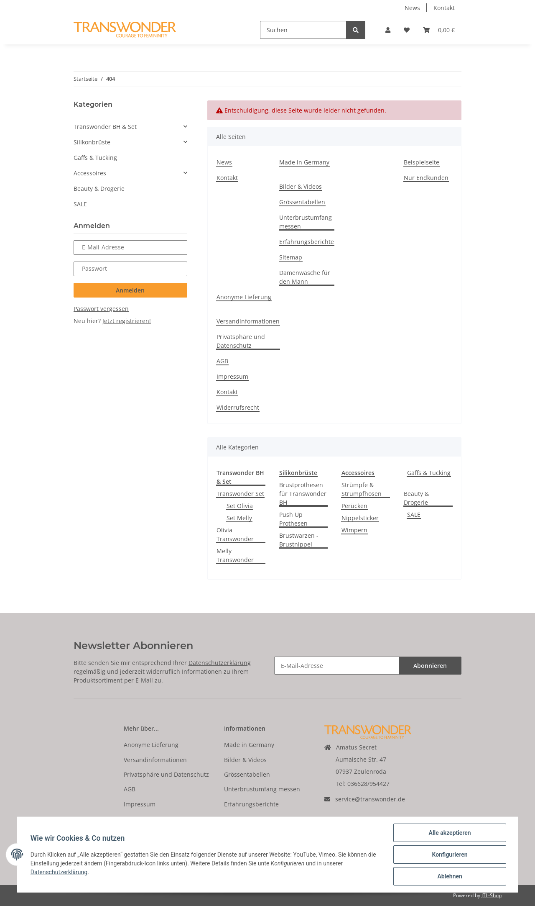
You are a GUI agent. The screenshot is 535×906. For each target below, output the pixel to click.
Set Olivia (240, 506)
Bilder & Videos (300, 186)
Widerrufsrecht (238, 407)
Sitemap (290, 257)
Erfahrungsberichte (306, 242)
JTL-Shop (492, 895)
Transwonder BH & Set (105, 127)
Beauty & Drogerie (416, 498)
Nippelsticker (360, 518)
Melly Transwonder (235, 555)
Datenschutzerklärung (220, 663)
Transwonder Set (240, 494)
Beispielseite (421, 162)
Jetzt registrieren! (126, 321)
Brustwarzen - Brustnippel (298, 539)
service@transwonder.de (370, 799)
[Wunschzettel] (406, 29)
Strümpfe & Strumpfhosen (361, 489)
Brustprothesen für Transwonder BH (302, 493)
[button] (388, 29)
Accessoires (90, 173)
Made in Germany (304, 162)
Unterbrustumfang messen (305, 221)
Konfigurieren (449, 854)
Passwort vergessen (101, 309)
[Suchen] (303, 30)
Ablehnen (449, 876)
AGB (222, 361)
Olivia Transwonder (235, 534)
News (412, 8)
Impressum (232, 376)
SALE (413, 514)
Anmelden (130, 290)
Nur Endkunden (426, 178)
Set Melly (239, 518)
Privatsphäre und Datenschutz (241, 341)
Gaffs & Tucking (429, 473)
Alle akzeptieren (449, 832)
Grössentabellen (302, 202)
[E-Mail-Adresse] (336, 666)
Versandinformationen (248, 321)
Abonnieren (430, 666)
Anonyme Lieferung (244, 297)
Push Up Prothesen (293, 519)
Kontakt (444, 8)
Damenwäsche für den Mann (304, 277)
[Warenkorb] (438, 29)
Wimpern (354, 530)
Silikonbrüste (92, 142)
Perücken (354, 506)
